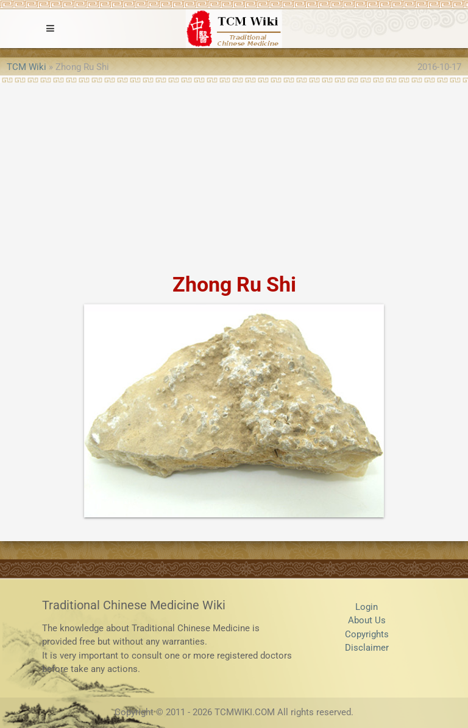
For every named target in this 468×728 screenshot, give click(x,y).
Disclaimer (367, 647)
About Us (367, 620)
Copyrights (367, 634)
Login (366, 606)
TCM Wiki (26, 66)
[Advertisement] (234, 174)
